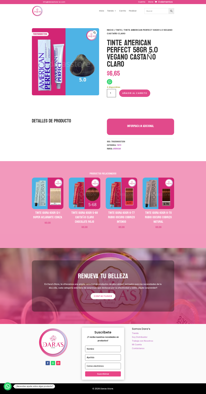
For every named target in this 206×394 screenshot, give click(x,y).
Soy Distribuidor (139, 337)
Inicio (101, 10)
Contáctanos (103, 296)
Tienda (110, 10)
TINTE (118, 30)
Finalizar (133, 10)
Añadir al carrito (134, 93)
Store (150, 2)
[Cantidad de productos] (111, 93)
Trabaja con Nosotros (142, 341)
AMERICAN (117, 149)
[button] (94, 32)
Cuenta (141, 2)
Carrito (122, 10)
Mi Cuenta (137, 344)
